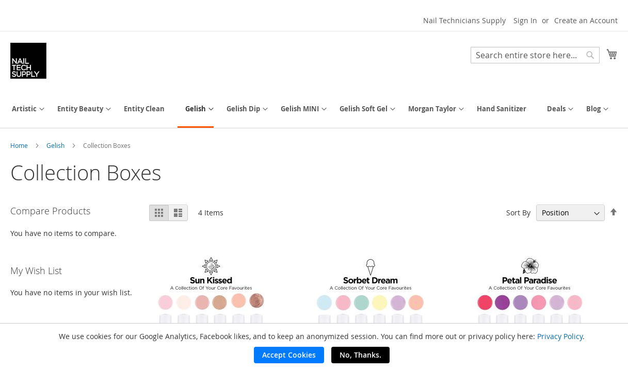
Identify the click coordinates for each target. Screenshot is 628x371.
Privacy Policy (560, 336)
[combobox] (535, 55)
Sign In (525, 20)
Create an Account (586, 20)
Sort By (518, 212)
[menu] (314, 110)
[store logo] (28, 61)
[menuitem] (24, 109)
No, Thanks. (360, 355)
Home (19, 145)
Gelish (56, 145)
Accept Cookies (289, 355)
